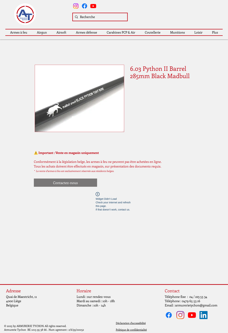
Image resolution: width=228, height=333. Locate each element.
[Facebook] (84, 5)
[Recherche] (100, 17)
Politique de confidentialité (131, 329)
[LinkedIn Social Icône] (204, 315)
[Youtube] (93, 5)
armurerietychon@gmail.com (196, 305)
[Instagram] (75, 5)
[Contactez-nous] (65, 183)
